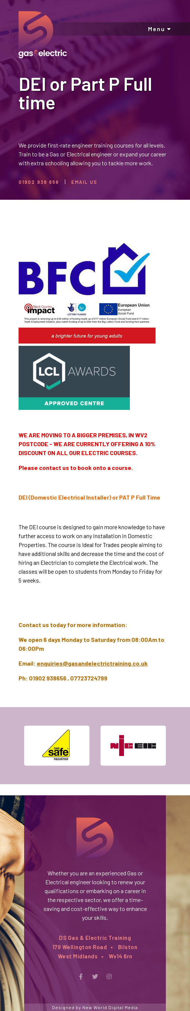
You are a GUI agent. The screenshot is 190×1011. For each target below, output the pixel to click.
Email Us (84, 182)
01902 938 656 (39, 182)
